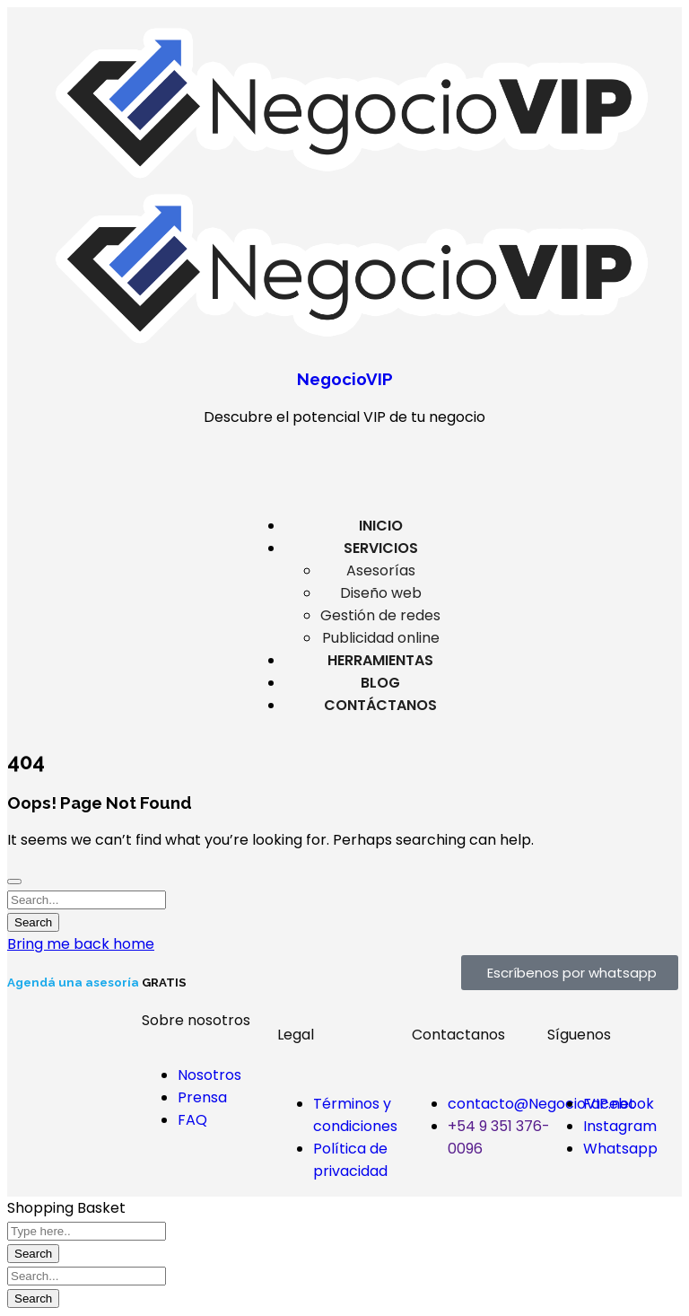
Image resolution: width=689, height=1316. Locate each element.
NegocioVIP (345, 379)
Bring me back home (80, 944)
